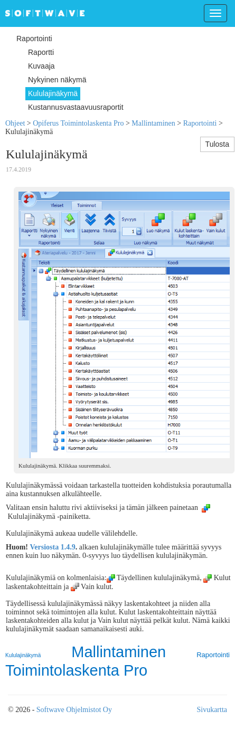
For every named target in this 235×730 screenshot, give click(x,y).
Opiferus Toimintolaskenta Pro (78, 123)
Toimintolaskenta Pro (76, 670)
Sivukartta (211, 710)
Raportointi (200, 123)
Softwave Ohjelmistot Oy (74, 710)
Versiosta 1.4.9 (53, 547)
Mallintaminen (153, 123)
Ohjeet (15, 123)
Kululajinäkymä (23, 655)
